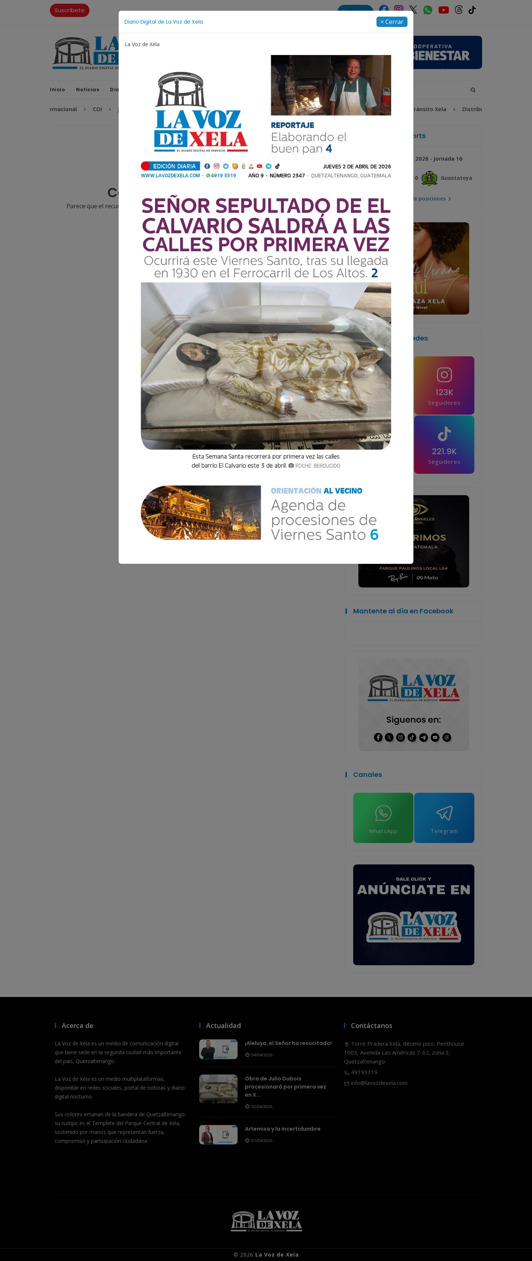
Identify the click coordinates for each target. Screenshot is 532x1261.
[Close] (391, 22)
